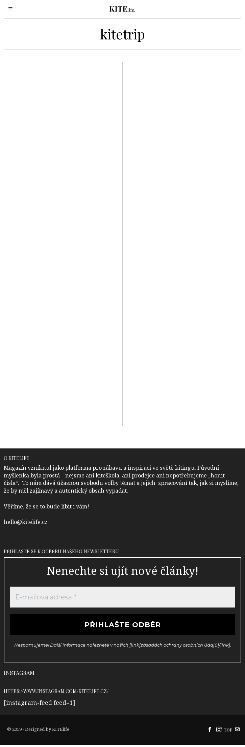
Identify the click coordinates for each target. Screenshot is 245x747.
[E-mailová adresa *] (122, 597)
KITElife (60, 731)
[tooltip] (210, 731)
